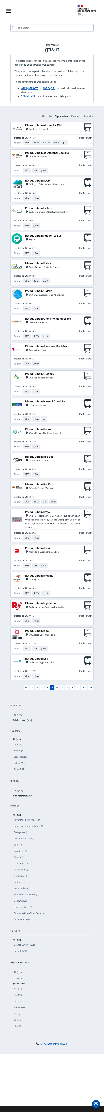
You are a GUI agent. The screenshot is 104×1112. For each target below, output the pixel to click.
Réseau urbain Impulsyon (40, 603)
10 (77, 687)
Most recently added (82, 116)
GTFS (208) (19, 978)
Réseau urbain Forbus (38, 263)
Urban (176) (19, 763)
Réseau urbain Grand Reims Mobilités (48, 319)
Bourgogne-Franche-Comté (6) (29, 826)
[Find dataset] (52, 27)
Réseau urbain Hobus (38, 429)
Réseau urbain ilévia (37, 548)
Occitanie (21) (20, 900)
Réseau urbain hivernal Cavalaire (45, 401)
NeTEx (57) (19, 988)
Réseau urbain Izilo (36, 659)
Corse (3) (18, 844)
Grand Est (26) (21, 850)
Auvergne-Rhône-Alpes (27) (27, 819)
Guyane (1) (19, 857)
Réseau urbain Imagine (39, 576)
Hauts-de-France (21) (24, 863)
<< (26, 687)
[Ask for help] (96, 1104)
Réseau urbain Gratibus (39, 374)
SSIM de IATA (28, 96)
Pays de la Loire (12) (23, 907)
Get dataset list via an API (53, 1043)
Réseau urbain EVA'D (37, 181)
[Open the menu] (39, 10)
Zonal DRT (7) (20, 769)
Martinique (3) (20, 875)
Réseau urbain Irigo (37, 631)
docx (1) (17, 1019)
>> (90, 687)
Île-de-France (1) (22, 919)
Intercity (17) (20, 744)
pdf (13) (17, 1001)
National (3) (19, 882)
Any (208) (18, 790)
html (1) (18, 1026)
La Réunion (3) (21, 869)
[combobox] (52, 27)
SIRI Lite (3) (19, 1007)
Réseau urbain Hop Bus (39, 457)
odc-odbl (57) (20, 950)
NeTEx (46, 88)
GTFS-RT (33, 88)
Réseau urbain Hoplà (38, 484)
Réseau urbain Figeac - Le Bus (43, 236)
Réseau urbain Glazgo (38, 291)
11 (84, 687)
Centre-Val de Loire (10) (25, 838)
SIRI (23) (18, 994)
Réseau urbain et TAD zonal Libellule (47, 153)
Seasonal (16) (20, 756)
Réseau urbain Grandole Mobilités (46, 346)
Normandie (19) (21, 888)
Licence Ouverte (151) (24, 944)
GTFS (24, 88)
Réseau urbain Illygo (37, 512)
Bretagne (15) (20, 832)
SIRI (53, 88)
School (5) (19, 750)
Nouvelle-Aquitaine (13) (25, 894)
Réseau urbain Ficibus (38, 208)
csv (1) (17, 1013)
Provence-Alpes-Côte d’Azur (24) (29, 913)
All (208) (18, 715)
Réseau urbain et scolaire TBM (43, 125)
